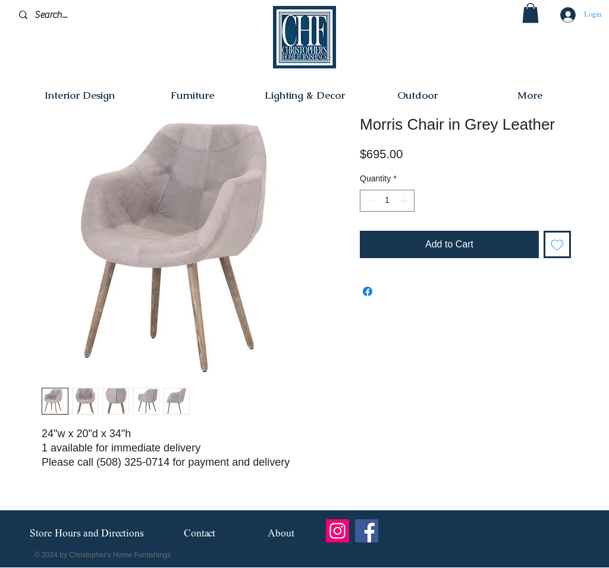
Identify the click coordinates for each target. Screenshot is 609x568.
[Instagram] (337, 530)
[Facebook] (366, 530)
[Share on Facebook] (367, 291)
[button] (530, 13)
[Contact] (199, 533)
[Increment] (405, 200)
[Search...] (75, 15)
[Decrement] (369, 200)
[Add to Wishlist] (557, 244)
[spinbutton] (387, 200)
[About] (281, 533)
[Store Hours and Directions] (86, 534)
